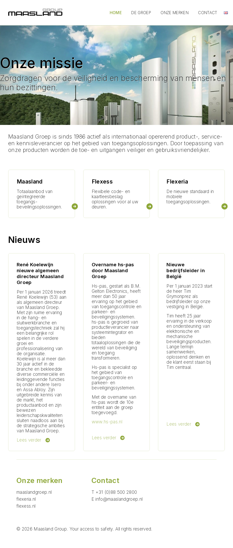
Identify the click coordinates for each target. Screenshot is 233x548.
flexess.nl (25, 506)
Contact (207, 12)
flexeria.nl (26, 499)
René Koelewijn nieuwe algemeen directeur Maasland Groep (40, 273)
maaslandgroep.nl (34, 492)
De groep (141, 12)
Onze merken (175, 12)
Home (116, 12)
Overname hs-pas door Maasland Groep (113, 270)
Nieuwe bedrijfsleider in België (185, 270)
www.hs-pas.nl (107, 421)
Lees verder (33, 440)
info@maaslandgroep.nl (119, 499)
